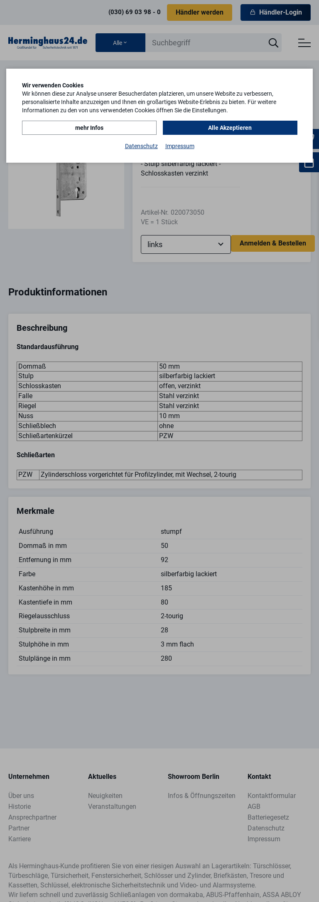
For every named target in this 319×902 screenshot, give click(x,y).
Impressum (179, 146)
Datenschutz (141, 146)
